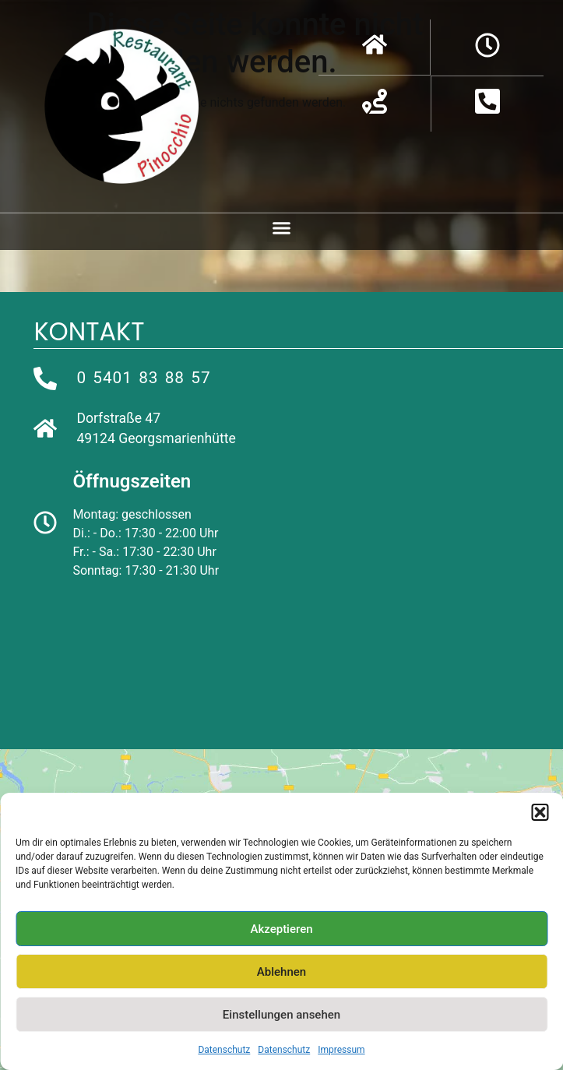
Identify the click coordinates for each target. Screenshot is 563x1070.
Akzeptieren (281, 929)
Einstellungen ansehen (281, 1015)
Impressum (341, 1049)
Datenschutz (224, 1049)
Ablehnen (281, 972)
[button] (539, 812)
